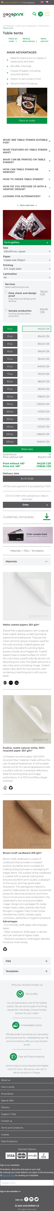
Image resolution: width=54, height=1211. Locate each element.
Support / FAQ (8, 1114)
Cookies (5, 1134)
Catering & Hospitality (26, 26)
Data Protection (9, 1141)
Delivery (5, 1107)
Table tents (43, 26)
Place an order (13, 40)
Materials (15, 550)
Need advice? (44, 40)
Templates (38, 550)
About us (5, 1080)
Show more (27, 449)
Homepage (8, 26)
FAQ (26, 550)
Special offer (7, 1100)
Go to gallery (27, 242)
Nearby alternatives (29, 40)
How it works (7, 1087)
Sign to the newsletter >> (10, 1191)
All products (7, 1093)
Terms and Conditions (12, 1127)
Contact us (6, 1121)
